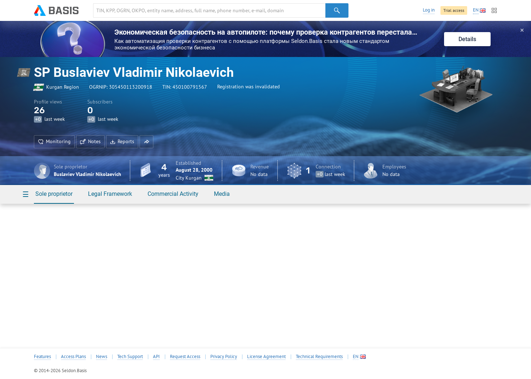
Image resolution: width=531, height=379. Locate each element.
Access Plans (73, 357)
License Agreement (266, 357)
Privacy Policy (223, 357)
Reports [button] (122, 141)
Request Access (185, 357)
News (101, 357)
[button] (146, 141)
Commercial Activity (173, 193)
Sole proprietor (54, 193)
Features (42, 357)
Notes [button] (90, 141)
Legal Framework (110, 193)
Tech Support (130, 357)
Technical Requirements (319, 357)
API (156, 357)
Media (222, 193)
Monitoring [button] (54, 141)
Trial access (453, 10)
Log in (429, 10)
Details (467, 39)
